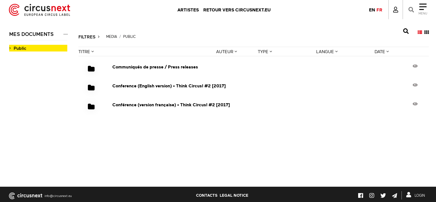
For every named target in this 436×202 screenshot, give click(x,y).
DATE (382, 51)
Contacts (206, 195)
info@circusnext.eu (58, 196)
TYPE (265, 51)
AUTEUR (226, 51)
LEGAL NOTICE (234, 195)
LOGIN (416, 195)
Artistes (188, 10)
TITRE (86, 51)
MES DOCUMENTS (31, 34)
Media (111, 36)
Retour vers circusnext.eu (237, 10)
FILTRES (89, 36)
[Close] (417, 10)
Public (20, 48)
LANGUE (327, 51)
